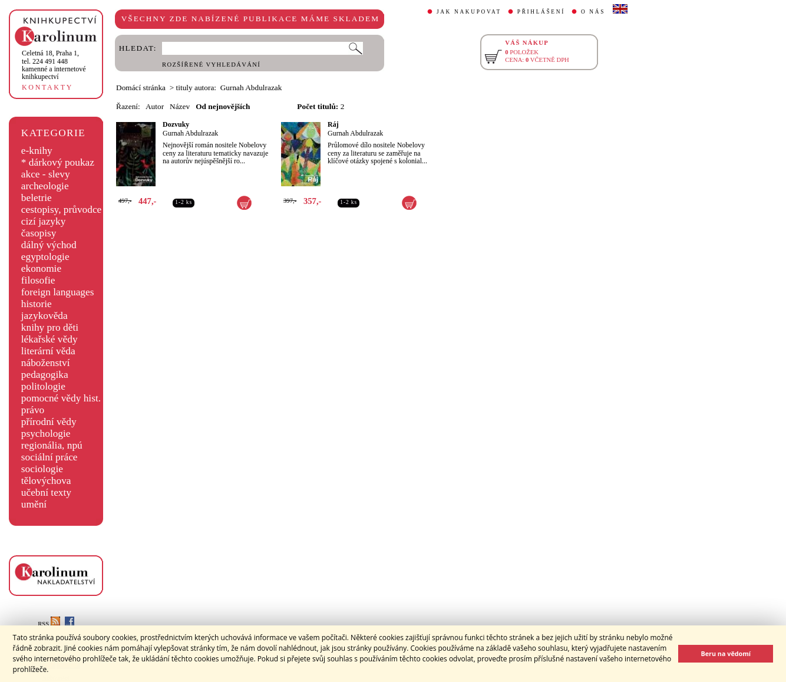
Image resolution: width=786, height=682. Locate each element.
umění (34, 504)
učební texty (46, 492)
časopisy (39, 233)
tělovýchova (46, 480)
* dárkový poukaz (57, 162)
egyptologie (45, 256)
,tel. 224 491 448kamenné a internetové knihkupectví (54, 65)
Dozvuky (176, 124)
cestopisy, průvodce (61, 209)
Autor (155, 106)
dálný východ (49, 245)
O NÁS (593, 12)
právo (32, 410)
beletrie (36, 197)
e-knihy (36, 150)
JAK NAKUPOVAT (469, 12)
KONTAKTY (47, 87)
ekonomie (41, 268)
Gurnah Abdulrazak (190, 133)
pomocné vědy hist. (61, 398)
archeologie (45, 186)
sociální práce (49, 457)
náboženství (45, 362)
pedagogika (44, 374)
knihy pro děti (49, 327)
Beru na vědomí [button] (726, 653)
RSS (49, 624)
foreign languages (57, 292)
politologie (43, 386)
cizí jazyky (43, 221)
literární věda (48, 351)
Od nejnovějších (223, 106)
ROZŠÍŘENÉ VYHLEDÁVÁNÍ (211, 64)
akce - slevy (45, 174)
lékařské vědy (49, 339)
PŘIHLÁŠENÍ (541, 12)
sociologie (42, 469)
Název (180, 106)
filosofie (38, 280)
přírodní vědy (49, 421)
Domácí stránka (141, 87)
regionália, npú (51, 445)
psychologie (46, 433)
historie (36, 303)
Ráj (333, 124)
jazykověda (44, 315)
